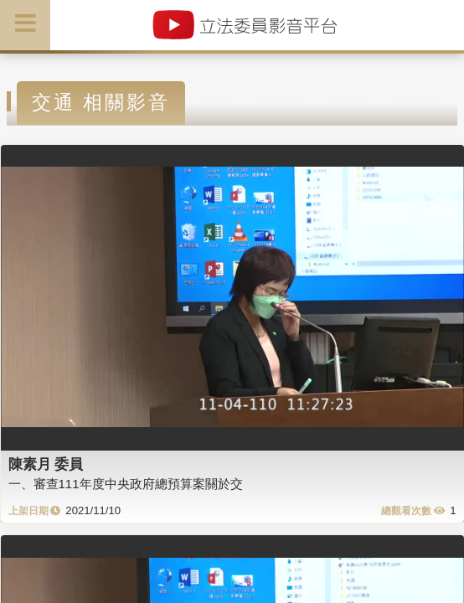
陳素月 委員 (46, 464)
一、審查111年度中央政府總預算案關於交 (125, 484)
